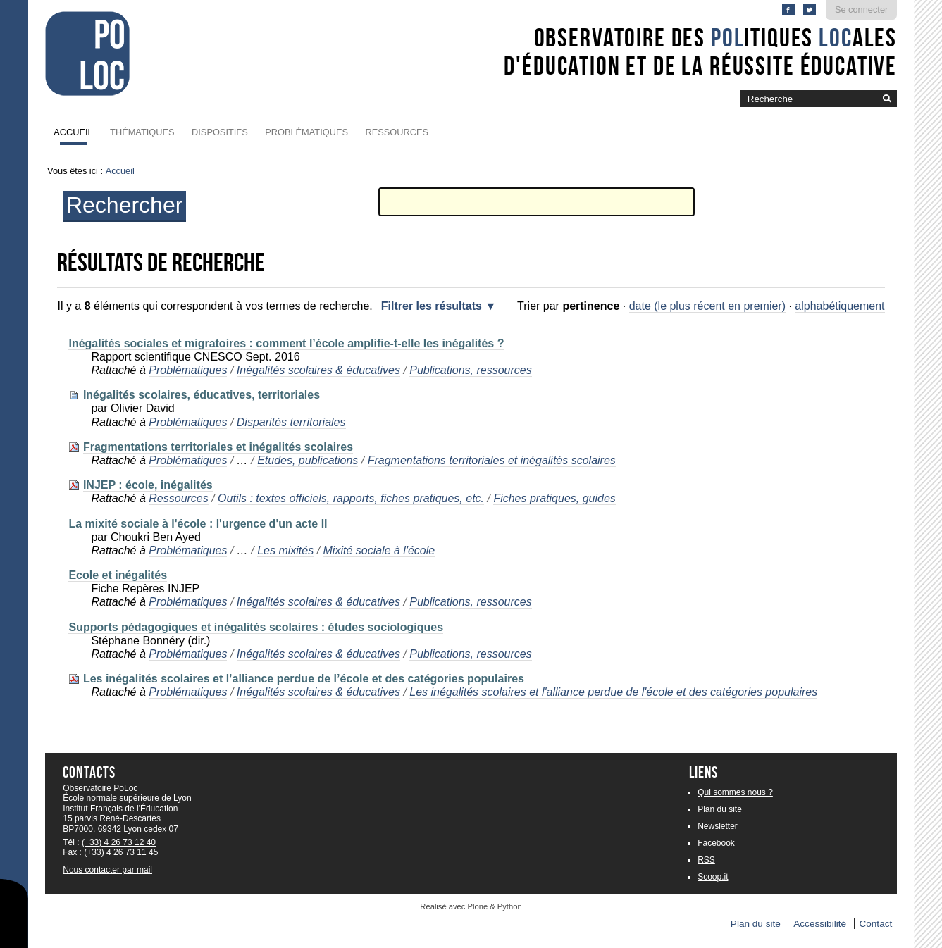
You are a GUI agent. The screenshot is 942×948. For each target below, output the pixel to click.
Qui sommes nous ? (735, 792)
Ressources (396, 132)
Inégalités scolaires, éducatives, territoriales (201, 395)
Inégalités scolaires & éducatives (318, 370)
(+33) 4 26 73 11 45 (121, 852)
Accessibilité (819, 923)
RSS (706, 860)
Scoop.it (713, 877)
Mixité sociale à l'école (379, 550)
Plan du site (720, 809)
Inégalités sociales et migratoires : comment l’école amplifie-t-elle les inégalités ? (286, 343)
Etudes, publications (307, 460)
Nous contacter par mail (107, 870)
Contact (875, 923)
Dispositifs (220, 132)
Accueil (73, 132)
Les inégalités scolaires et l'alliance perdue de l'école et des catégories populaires (613, 692)
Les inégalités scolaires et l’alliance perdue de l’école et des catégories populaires (303, 679)
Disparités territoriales (291, 422)
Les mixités (285, 550)
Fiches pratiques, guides (554, 498)
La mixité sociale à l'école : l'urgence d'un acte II (197, 524)
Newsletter (718, 826)
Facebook (716, 843)
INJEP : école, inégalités (148, 485)
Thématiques (142, 132)
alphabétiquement (839, 306)
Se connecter (861, 9)
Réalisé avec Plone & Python (470, 906)
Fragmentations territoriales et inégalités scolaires (218, 447)
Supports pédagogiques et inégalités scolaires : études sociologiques (255, 627)
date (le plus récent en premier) (707, 306)
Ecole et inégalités (117, 575)
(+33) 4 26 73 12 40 (119, 842)
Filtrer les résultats (431, 306)
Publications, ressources (470, 370)
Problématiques (306, 132)
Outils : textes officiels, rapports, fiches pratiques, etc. (351, 498)
